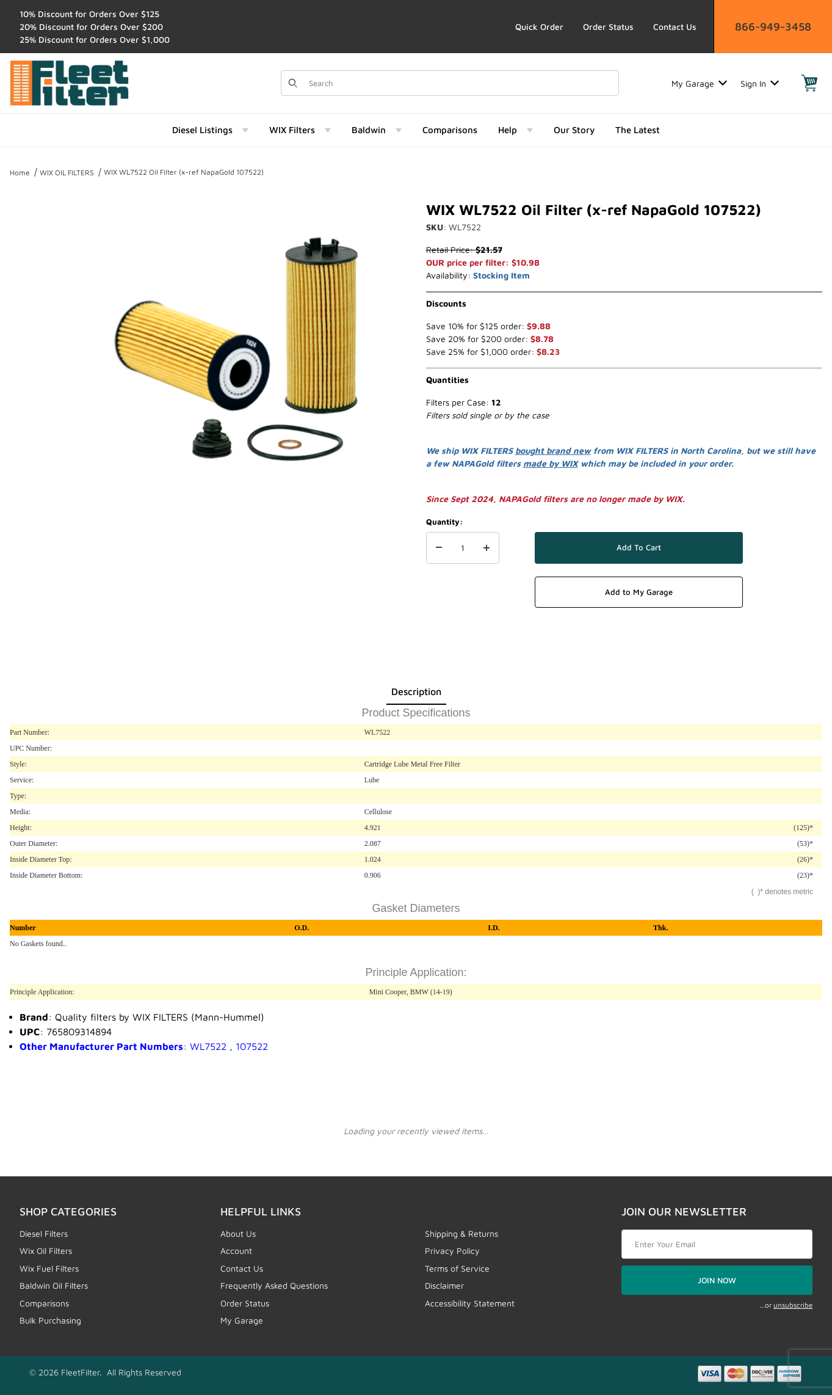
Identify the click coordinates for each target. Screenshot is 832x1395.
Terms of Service (457, 1268)
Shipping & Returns (461, 1233)
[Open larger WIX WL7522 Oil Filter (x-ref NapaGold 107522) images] (239, 347)
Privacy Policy (452, 1250)
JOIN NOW (717, 1280)
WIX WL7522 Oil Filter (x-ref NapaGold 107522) (184, 172)
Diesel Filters (44, 1233)
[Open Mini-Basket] (809, 83)
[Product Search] (460, 83)
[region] (34, 342)
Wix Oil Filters (46, 1250)
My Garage (699, 83)
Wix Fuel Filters (49, 1268)
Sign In (759, 83)
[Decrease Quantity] (439, 548)
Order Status (608, 26)
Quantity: (444, 521)
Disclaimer (444, 1285)
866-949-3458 (773, 26)
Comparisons (44, 1303)
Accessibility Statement (470, 1303)
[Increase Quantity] (486, 548)
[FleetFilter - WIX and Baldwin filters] (69, 82)
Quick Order (539, 26)
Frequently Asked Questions (274, 1285)
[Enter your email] (716, 1244)
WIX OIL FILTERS (67, 172)
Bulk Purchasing (50, 1320)
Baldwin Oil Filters (54, 1285)
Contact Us (674, 26)
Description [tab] (416, 691)
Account (236, 1250)
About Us (238, 1233)
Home (20, 172)
